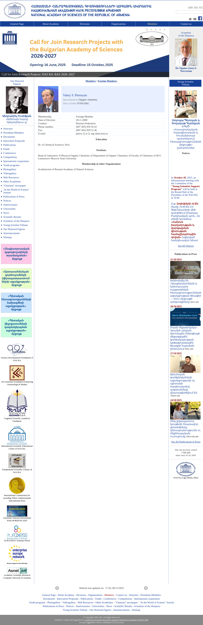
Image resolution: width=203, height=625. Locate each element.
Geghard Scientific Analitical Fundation (17, 418)
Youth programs (11, 165)
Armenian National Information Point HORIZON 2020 (17, 518)
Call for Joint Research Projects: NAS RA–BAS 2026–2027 (38, 74)
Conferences (9, 153)
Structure (8, 128)
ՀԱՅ (190, 7)
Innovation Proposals (14, 140)
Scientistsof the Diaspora (186, 34)
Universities (9, 208)
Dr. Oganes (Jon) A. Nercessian (186, 69)
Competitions (10, 157)
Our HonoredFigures (17, 82)
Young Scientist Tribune (15, 225)
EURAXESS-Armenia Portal (17, 539)
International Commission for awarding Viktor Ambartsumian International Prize (17, 497)
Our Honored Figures (14, 229)
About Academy (50, 24)
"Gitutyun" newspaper (14, 185)
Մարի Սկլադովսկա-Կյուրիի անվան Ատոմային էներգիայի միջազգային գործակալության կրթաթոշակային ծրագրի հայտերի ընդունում (185, 337)
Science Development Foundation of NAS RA (17, 358)
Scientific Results (12, 217)
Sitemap (7, 237)
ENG (196, 7)
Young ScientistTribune (185, 83)
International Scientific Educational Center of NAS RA (17, 446)
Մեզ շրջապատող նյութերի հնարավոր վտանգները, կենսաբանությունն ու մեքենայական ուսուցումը (185, 427)
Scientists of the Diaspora (16, 221)
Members (152, 24)
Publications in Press (14, 196)
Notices (7, 200)
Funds (6, 149)
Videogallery (9, 173)
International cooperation (16, 161)
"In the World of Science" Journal (157, 602)
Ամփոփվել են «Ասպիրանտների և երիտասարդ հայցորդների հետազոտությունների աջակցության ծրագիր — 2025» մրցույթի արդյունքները (185, 290)
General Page (17, 24)
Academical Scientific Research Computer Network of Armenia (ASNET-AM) (116, 620)
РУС (201, 7)
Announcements (11, 233)
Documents (9, 136)
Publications (9, 145)
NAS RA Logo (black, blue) (185, 476)
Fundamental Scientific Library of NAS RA (17, 469)
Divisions (85, 24)
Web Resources (11, 177)
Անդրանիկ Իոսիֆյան (16, 116)
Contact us (186, 24)
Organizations (118, 24)
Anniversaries (10, 204)
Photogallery (9, 169)
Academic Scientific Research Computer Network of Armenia (17, 575)
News (6, 212)
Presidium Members (13, 132)
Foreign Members (107, 81)
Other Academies (12, 181)
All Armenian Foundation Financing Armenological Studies (17, 382)
